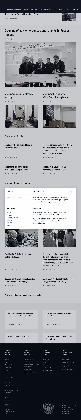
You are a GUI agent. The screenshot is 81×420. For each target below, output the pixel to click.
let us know (46, 200)
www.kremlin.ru (50, 221)
